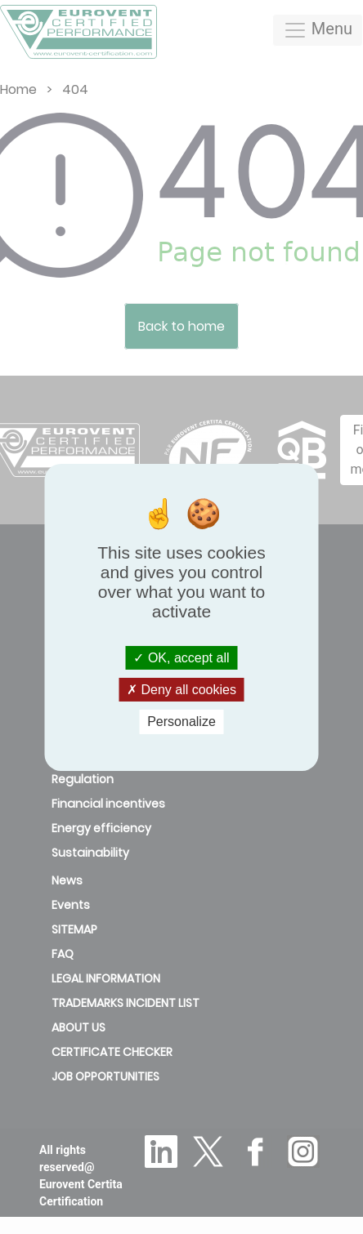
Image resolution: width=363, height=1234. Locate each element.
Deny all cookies (181, 690)
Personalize (181, 721)
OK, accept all (181, 658)
